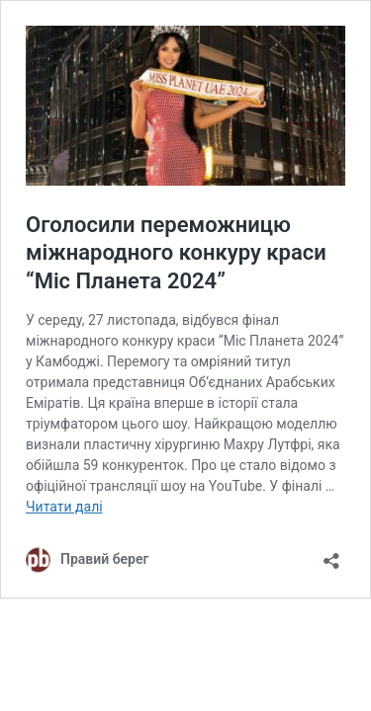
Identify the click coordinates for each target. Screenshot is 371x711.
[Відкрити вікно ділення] (331, 554)
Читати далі (64, 506)
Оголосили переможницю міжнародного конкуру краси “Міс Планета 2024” (176, 252)
